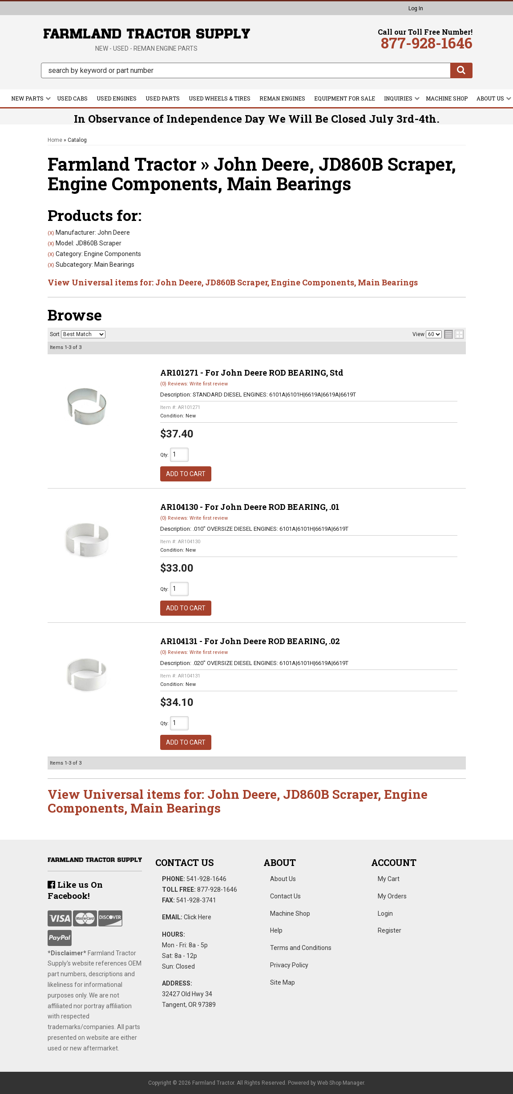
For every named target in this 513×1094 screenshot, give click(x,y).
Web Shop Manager (340, 1083)
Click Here (197, 917)
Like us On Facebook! (75, 890)
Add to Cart (186, 473)
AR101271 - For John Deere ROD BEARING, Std (251, 372)
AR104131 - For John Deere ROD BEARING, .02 (250, 641)
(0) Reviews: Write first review (194, 384)
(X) (51, 233)
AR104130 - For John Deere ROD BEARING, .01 (249, 506)
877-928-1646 (217, 889)
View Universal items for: (233, 282)
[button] (257, 70)
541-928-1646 (206, 878)
